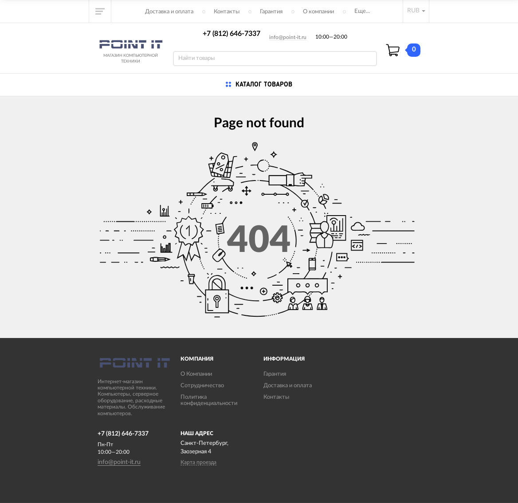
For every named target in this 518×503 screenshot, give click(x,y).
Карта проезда (198, 462)
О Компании (196, 374)
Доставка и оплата (169, 12)
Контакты (226, 12)
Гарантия (271, 12)
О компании (318, 12)
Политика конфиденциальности (209, 400)
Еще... (362, 11)
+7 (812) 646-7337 (231, 33)
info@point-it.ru (287, 37)
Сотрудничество (202, 386)
